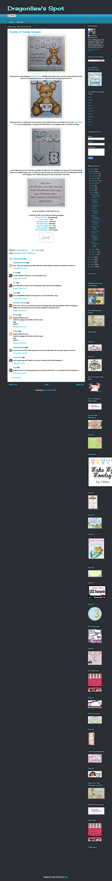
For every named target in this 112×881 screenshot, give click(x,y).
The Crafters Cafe (42, 224)
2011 (92, 262)
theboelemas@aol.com (19, 263)
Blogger (66, 877)
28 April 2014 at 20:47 (20, 311)
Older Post (79, 384)
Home (11, 22)
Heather (90, 100)
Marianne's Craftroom (19, 303)
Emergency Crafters (42, 222)
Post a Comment (16, 378)
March (93, 249)
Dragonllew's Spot (35, 8)
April (93, 192)
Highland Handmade (19, 347)
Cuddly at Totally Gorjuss (94, 201)
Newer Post (13, 384)
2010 (92, 264)
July (93, 185)
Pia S (14, 283)
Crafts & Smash (43, 219)
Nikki (89, 119)
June (93, 187)
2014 (92, 171)
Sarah (15, 368)
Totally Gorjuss (36, 76)
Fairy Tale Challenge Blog (44, 226)
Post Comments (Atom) (50, 390)
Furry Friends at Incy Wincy (95, 206)
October (94, 178)
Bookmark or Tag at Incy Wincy (95, 196)
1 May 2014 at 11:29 (18, 363)
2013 (92, 257)
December (95, 173)
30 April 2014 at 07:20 (20, 353)
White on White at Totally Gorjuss (94, 237)
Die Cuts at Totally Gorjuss (95, 212)
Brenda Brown (17, 357)
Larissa (90, 111)
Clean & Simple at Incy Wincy (95, 217)
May (93, 190)
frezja (15, 293)
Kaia (89, 105)
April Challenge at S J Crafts (95, 244)
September (95, 180)
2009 (92, 266)
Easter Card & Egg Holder (95, 228)
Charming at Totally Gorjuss (95, 222)
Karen (90, 108)
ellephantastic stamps (19, 253)
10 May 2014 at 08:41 (19, 373)
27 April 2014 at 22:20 (20, 298)
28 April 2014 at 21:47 (19, 327)
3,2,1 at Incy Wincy (95, 232)
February (94, 252)
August (94, 183)
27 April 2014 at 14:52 (19, 278)
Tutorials (20, 22)
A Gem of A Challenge (41, 230)
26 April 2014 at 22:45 (20, 268)
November (95, 176)
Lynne (90, 113)
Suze (90, 124)
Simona (15, 273)
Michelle (91, 116)
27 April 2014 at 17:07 (19, 288)
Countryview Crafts (41, 217)
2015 (92, 169)
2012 (92, 259)
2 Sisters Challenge (41, 228)
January (94, 254)
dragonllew (93, 35)
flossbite (15, 315)
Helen (90, 102)
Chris (90, 97)
